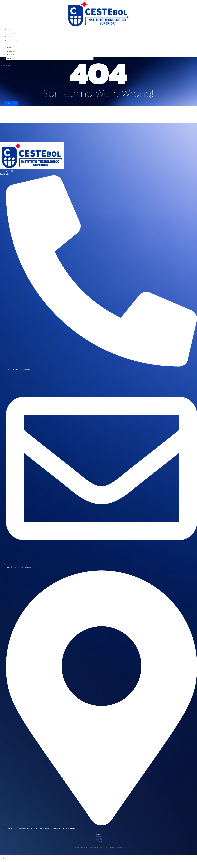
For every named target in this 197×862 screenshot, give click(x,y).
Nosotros (12, 33)
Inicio (10, 29)
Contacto (12, 40)
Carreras (12, 36)
